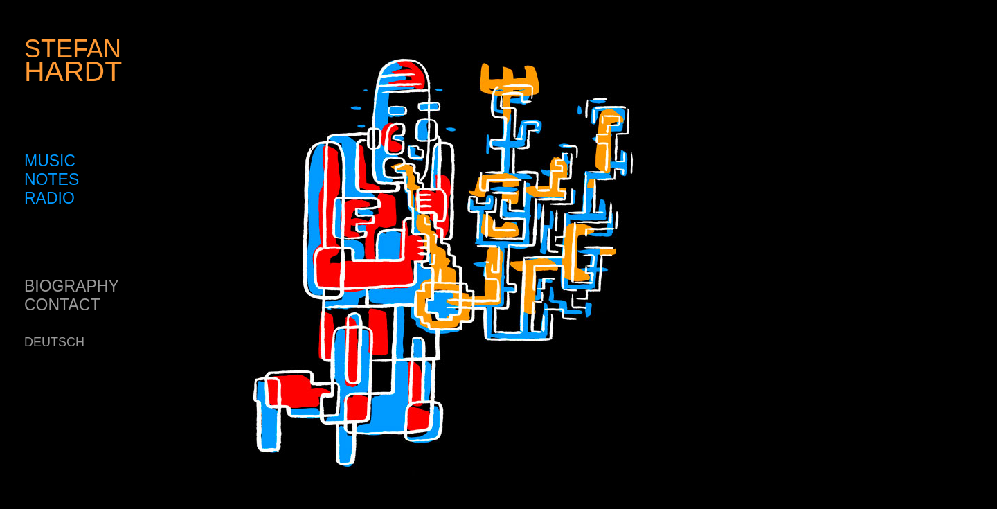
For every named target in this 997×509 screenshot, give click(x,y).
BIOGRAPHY (71, 286)
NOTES (51, 179)
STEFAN (73, 61)
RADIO (49, 198)
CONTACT (62, 305)
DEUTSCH (54, 342)
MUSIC (49, 161)
